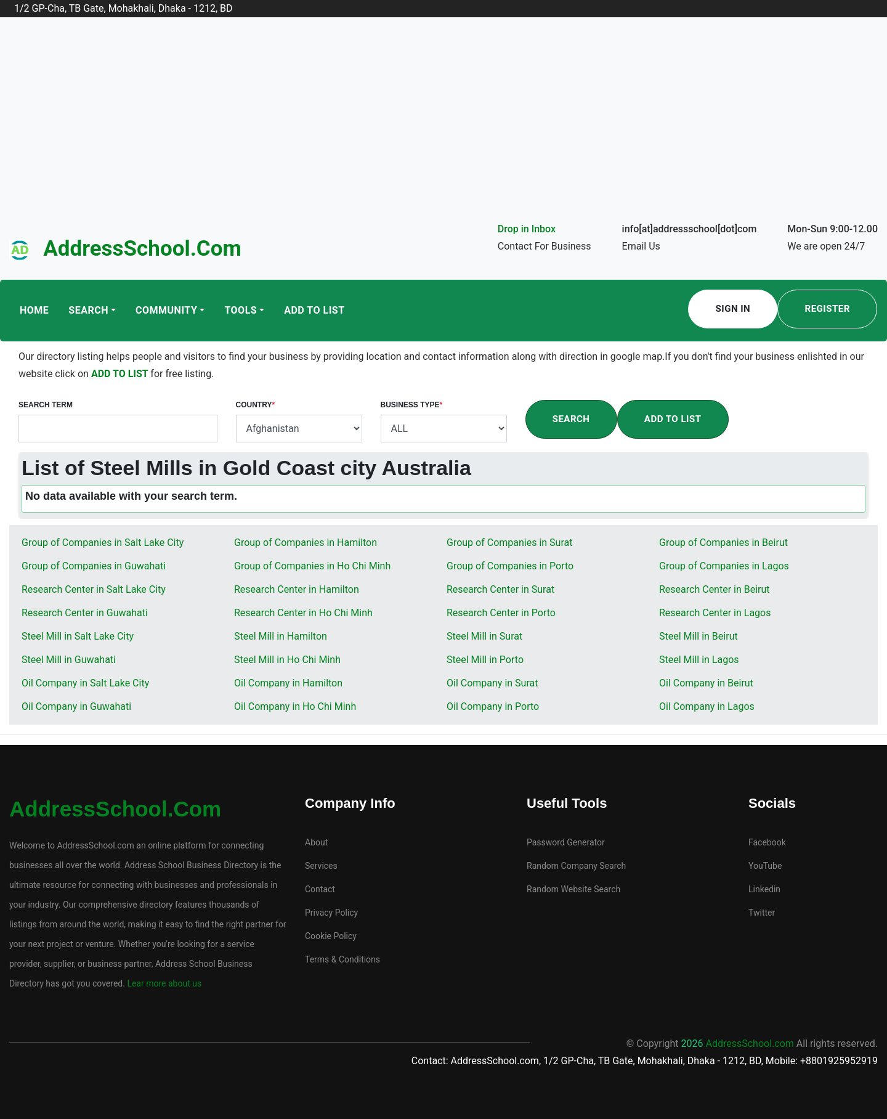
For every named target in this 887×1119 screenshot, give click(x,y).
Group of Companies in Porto (510, 566)
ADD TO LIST (120, 374)
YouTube (765, 866)
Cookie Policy (331, 936)
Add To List (314, 310)
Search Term (45, 405)
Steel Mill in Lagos (699, 659)
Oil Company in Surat (492, 683)
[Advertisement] (443, 128)
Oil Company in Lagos (707, 706)
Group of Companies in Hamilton (305, 542)
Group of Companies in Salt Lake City (103, 542)
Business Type (412, 405)
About (316, 842)
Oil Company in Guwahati (76, 706)
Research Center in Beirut (714, 589)
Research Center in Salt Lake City (94, 589)
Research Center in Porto (501, 613)
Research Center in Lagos (715, 613)
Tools (240, 310)
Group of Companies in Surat (509, 542)
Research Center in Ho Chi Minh (303, 613)
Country (255, 405)
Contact (320, 889)
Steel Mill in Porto (485, 659)
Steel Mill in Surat (484, 636)
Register (827, 308)
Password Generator (566, 842)
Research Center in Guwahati (85, 613)
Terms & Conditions (342, 959)
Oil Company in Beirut (706, 683)
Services (321, 866)
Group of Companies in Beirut (723, 542)
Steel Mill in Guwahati (69, 659)
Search (88, 310)
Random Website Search (573, 889)
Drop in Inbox (527, 229)
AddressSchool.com (142, 248)
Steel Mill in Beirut (698, 636)
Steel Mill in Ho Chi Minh (287, 659)
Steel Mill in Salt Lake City (78, 636)
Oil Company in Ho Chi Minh (295, 706)
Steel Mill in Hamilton (280, 636)
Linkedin (764, 889)
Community (166, 310)
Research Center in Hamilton (296, 589)
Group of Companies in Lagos (724, 566)
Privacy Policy (331, 913)
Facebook (767, 842)
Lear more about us (163, 983)
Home (34, 310)
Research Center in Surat (500, 589)
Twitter (761, 913)
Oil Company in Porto (493, 706)
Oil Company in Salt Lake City (85, 683)
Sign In (733, 308)
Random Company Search (576, 866)
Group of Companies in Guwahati (94, 566)
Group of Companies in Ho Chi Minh (312, 566)
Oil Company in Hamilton (288, 683)
